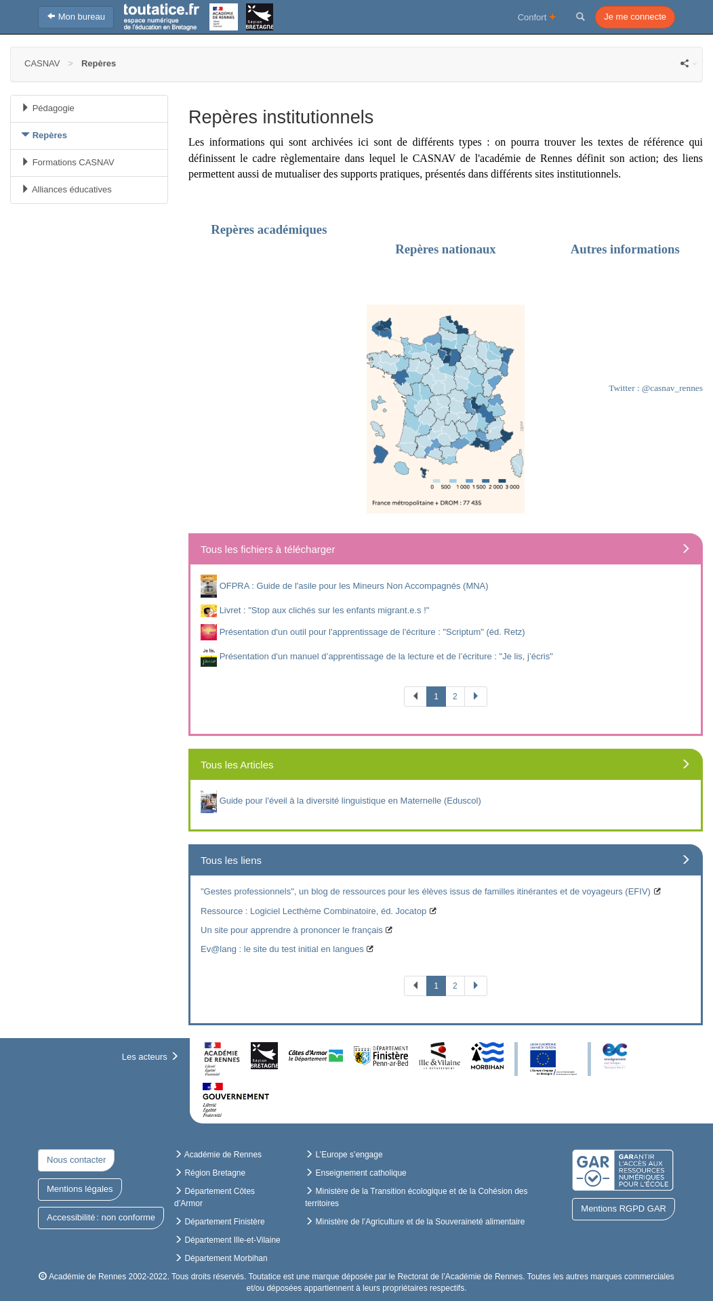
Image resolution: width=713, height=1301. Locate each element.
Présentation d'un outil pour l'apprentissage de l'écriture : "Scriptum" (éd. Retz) (372, 631)
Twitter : (625, 388)
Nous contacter (76, 1160)
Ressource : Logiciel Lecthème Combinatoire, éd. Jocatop (313, 911)
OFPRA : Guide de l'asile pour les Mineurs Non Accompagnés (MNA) (354, 585)
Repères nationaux (445, 249)
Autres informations (623, 249)
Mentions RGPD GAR (623, 1208)
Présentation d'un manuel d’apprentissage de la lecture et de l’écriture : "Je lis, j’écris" (386, 656)
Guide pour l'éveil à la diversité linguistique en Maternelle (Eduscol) (350, 801)
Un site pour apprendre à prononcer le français (292, 930)
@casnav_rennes (672, 388)
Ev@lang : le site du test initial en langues (282, 949)
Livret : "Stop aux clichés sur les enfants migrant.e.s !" (325, 610)
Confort (537, 16)
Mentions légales (80, 1189)
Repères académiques (269, 229)
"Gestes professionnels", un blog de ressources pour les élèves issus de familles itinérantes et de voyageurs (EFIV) (426, 891)
